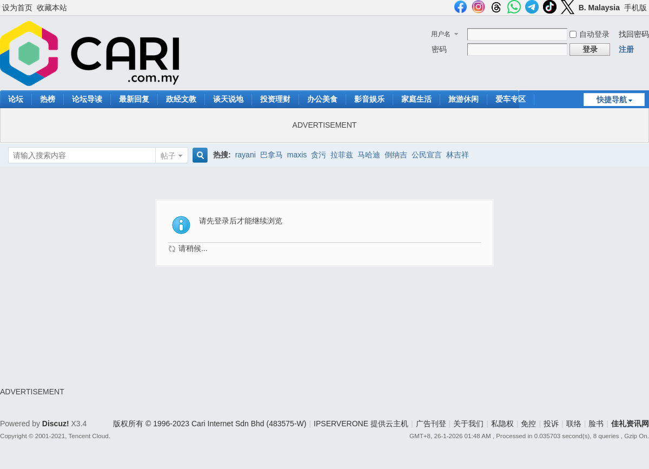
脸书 (596, 423)
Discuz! (55, 423)
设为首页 (17, 7)
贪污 (318, 154)
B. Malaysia (599, 7)
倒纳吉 (396, 154)
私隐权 (502, 423)
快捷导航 (612, 99)
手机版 (635, 7)
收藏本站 (52, 7)
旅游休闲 (463, 99)
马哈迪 (368, 154)
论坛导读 (87, 99)
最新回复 (134, 99)
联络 (573, 423)
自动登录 (589, 34)
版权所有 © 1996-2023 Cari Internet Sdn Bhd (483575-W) (209, 423)
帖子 (168, 155)
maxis (297, 154)
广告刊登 (431, 423)
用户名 (441, 34)
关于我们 (468, 423)
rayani (245, 154)
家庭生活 (416, 99)
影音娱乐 (369, 99)
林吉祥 (457, 154)
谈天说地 (228, 99)
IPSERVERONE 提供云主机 (361, 423)
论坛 (15, 99)
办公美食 (322, 99)
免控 (528, 423)
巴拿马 (271, 154)
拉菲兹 (341, 154)
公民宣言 (427, 154)
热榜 (47, 99)
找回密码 (634, 34)
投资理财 (275, 99)
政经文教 (181, 99)
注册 (626, 49)
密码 (439, 49)
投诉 (551, 423)
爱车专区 (510, 99)
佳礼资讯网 (630, 423)
